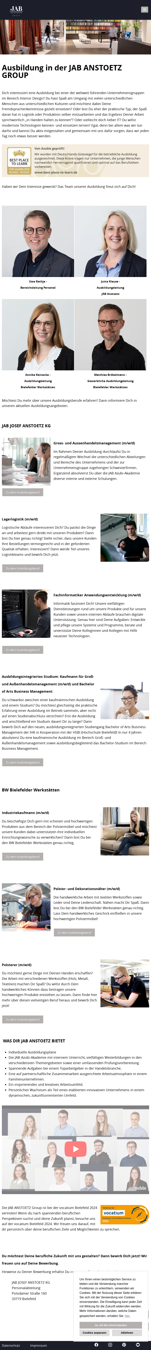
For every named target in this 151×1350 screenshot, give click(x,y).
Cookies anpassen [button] (94, 1332)
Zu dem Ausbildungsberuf (22, 492)
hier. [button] (127, 1316)
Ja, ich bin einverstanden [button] (111, 1325)
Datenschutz (11, 1345)
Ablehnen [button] (127, 1332)
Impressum (38, 1345)
